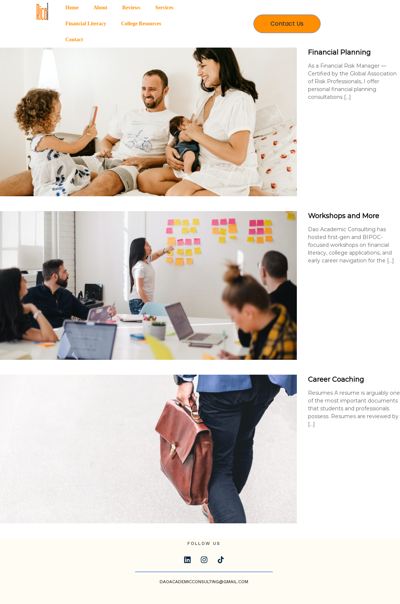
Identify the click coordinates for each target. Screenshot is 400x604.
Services (164, 7)
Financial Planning (339, 52)
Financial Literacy (85, 23)
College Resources (141, 23)
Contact (74, 39)
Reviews (131, 7)
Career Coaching (336, 379)
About (100, 7)
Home (72, 7)
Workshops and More (343, 216)
